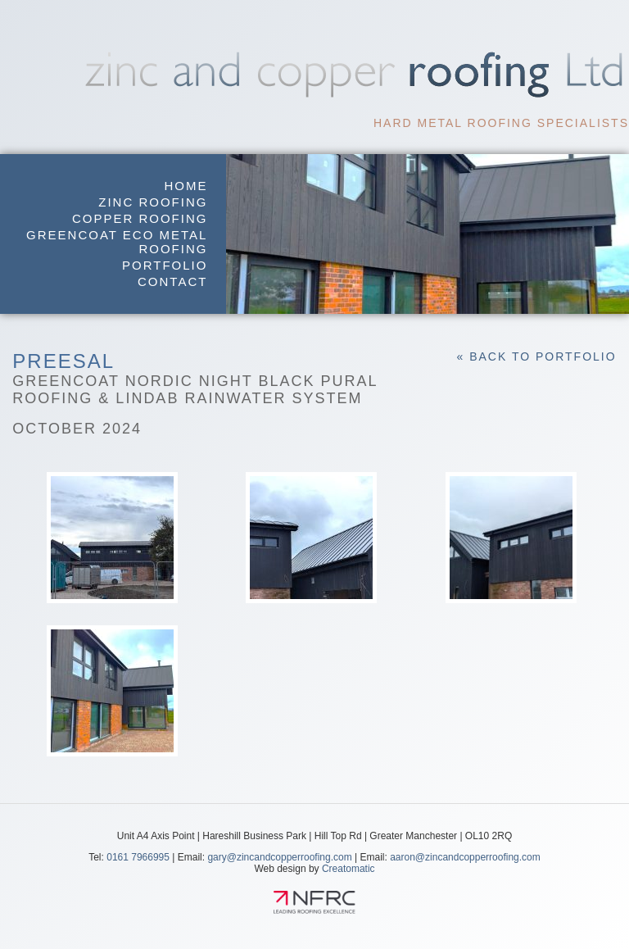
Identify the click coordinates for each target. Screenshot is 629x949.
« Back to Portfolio (536, 356)
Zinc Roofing (152, 202)
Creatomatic (348, 868)
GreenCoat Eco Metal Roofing (116, 242)
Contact (172, 281)
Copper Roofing (140, 218)
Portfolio (164, 265)
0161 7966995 (138, 857)
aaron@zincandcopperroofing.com (465, 857)
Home (185, 186)
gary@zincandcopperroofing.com (279, 857)
